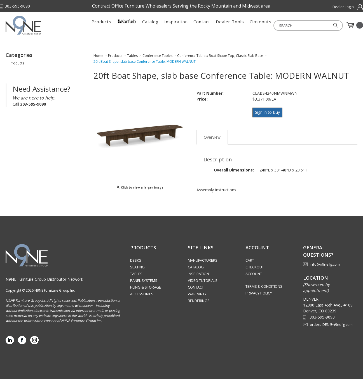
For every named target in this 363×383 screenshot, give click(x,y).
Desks (135, 263)
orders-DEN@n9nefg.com (331, 328)
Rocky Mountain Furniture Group (41, 27)
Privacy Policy (258, 296)
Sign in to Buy (268, 115)
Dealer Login (343, 6)
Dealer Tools (230, 25)
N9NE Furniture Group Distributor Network (44, 282)
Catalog (150, 25)
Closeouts (260, 25)
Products (101, 25)
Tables (136, 277)
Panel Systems (143, 284)
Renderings (199, 304)
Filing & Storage (145, 290)
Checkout (254, 270)
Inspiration (176, 25)
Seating (137, 270)
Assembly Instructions (216, 191)
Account (253, 277)
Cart (249, 263)
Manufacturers (202, 263)
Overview (212, 138)
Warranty (197, 297)
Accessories (141, 297)
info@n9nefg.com (325, 267)
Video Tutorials (202, 284)
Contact (201, 25)
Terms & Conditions (263, 290)
